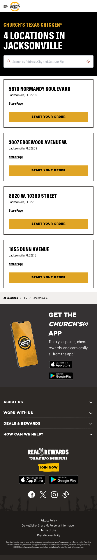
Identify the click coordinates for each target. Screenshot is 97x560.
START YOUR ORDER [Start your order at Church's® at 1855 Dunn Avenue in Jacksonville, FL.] (48, 277)
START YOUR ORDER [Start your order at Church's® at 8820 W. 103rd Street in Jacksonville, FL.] (48, 224)
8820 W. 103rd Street (33, 195)
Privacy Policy (49, 520)
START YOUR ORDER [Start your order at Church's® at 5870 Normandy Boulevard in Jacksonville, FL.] (48, 117)
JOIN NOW (48, 467)
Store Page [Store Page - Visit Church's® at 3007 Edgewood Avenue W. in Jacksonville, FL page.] (16, 156)
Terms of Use (48, 530)
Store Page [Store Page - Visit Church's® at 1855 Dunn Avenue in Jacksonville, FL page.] (16, 264)
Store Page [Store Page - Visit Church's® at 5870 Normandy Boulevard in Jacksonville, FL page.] (16, 103)
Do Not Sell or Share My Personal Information (48, 525)
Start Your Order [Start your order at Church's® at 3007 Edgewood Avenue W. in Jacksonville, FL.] (48, 170)
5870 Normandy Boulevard (40, 88)
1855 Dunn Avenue (29, 249)
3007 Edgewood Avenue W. (38, 142)
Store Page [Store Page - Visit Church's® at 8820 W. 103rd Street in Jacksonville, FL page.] (16, 210)
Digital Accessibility (48, 535)
